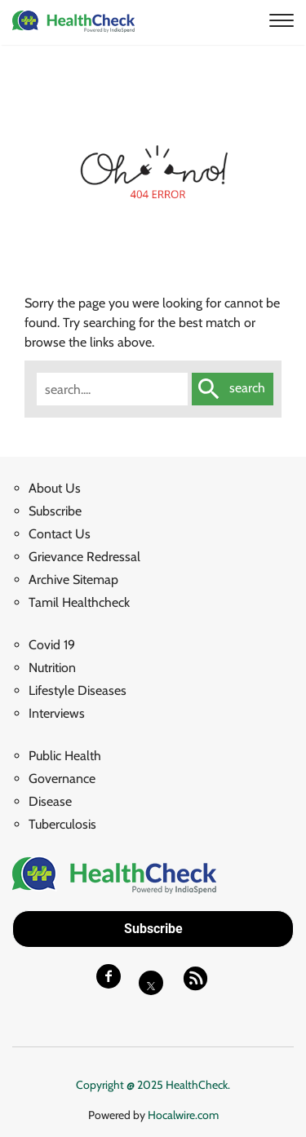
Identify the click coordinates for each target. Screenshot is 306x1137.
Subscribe (55, 511)
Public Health (65, 755)
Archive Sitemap (73, 579)
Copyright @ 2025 (121, 1084)
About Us (55, 488)
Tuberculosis (62, 824)
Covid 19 (52, 645)
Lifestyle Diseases (77, 690)
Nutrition (52, 667)
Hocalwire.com (183, 1115)
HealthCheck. (198, 1084)
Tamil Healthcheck (79, 602)
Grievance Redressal (84, 556)
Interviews (57, 713)
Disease (50, 801)
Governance (62, 778)
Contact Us (60, 534)
